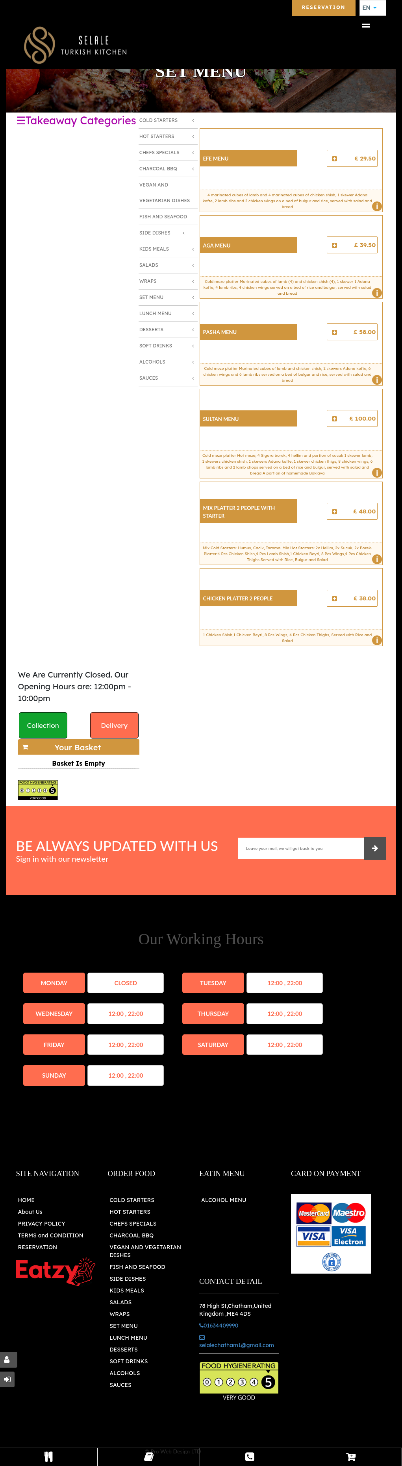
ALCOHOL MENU (223, 1200)
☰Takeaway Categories (76, 120)
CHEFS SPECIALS (132, 1223)
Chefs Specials (159, 152)
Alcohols (152, 362)
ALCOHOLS (124, 1373)
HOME (26, 1200)
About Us (30, 1211)
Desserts (151, 329)
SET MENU (123, 1325)
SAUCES (120, 1384)
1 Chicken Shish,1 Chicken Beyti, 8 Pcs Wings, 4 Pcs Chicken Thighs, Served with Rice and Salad (290, 639)
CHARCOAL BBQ (131, 1235)
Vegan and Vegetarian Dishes (164, 192)
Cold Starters (158, 120)
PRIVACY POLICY (41, 1223)
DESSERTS (123, 1349)
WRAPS (119, 1314)
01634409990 (218, 1325)
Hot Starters (156, 136)
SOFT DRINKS (128, 1361)
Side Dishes (154, 233)
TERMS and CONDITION (50, 1235)
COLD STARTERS (131, 1200)
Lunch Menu (155, 313)
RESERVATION (37, 1247)
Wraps (148, 281)
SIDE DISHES (127, 1278)
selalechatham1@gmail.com (236, 1342)
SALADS (120, 1302)
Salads (148, 265)
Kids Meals (154, 249)
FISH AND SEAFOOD (137, 1266)
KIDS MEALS (126, 1290)
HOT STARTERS (129, 1211)
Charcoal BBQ (158, 169)
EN (370, 7)
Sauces (148, 378)
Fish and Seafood (163, 217)
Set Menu (151, 297)
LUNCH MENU (128, 1337)
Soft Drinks (155, 346)
